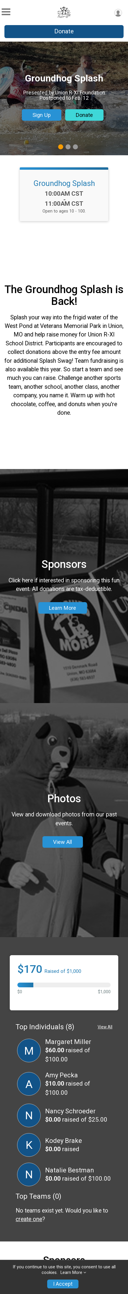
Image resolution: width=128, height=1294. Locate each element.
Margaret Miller (68, 1116)
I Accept (63, 1284)
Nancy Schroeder (70, 1185)
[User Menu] (118, 13)
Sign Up (41, 115)
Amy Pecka (61, 1149)
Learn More (62, 645)
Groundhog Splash (64, 183)
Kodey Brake (63, 1214)
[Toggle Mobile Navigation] (6, 12)
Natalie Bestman (69, 1244)
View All (62, 904)
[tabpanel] (64, 98)
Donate (64, 31)
